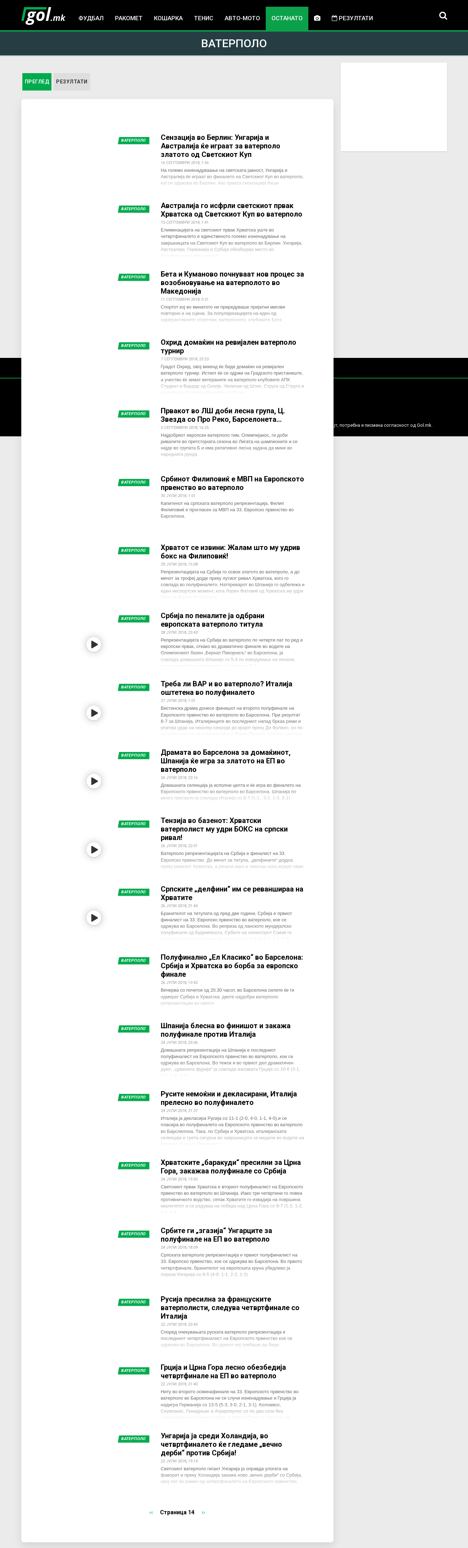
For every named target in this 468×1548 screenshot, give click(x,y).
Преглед (38, 81)
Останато (287, 18)
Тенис (203, 18)
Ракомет (129, 18)
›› (203, 1512)
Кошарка (168, 18)
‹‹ (151, 1512)
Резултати (352, 18)
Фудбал (91, 18)
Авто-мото (242, 18)
